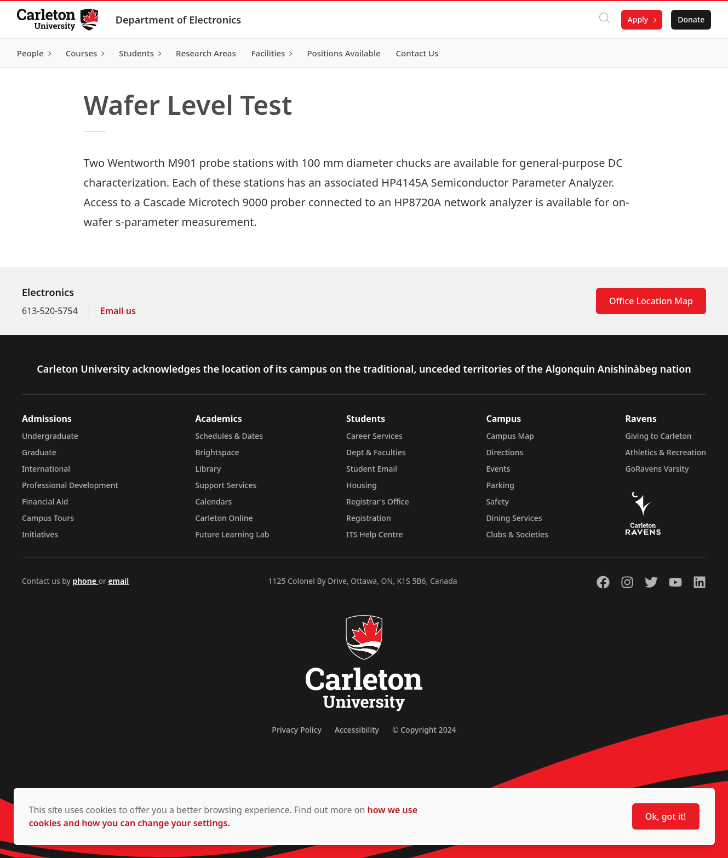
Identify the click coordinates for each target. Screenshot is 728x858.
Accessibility (357, 729)
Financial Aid (45, 501)
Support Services (225, 485)
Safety (497, 501)
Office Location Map (651, 301)
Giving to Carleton (659, 436)
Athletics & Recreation (666, 452)
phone (85, 581)
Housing (361, 485)
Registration (368, 518)
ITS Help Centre (374, 534)
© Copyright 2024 (424, 729)
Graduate (39, 452)
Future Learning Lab (232, 534)
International (46, 468)
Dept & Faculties (376, 452)
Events (498, 468)
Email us (118, 311)
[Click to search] (603, 20)
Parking (500, 485)
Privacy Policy (296, 729)
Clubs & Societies (517, 534)
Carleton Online (224, 518)
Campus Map (510, 436)
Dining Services (514, 518)
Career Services (374, 436)
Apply (637, 19)
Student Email (371, 468)
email (118, 581)
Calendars (213, 501)
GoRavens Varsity (657, 468)
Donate (690, 19)
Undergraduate (50, 436)
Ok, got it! (665, 816)
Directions (504, 452)
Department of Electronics (179, 19)
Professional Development (70, 485)
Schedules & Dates (229, 436)
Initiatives (40, 534)
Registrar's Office (377, 501)
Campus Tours (48, 518)
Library (208, 468)
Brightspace (217, 452)
